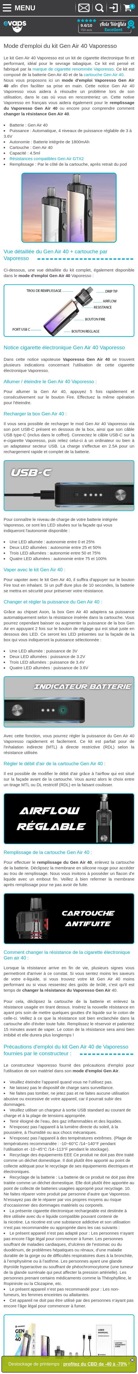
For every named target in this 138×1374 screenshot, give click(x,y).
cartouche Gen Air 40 (103, 74)
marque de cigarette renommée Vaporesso (73, 69)
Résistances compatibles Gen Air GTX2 (47, 158)
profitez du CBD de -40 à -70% (95, 1364)
